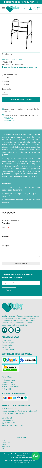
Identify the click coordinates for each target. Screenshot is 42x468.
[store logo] (13, 9)
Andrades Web (27, 458)
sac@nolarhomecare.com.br (14, 425)
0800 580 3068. (10, 120)
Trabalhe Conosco (8, 349)
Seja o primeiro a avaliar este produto (12, 59)
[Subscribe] (9, 290)
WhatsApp (8, 118)
